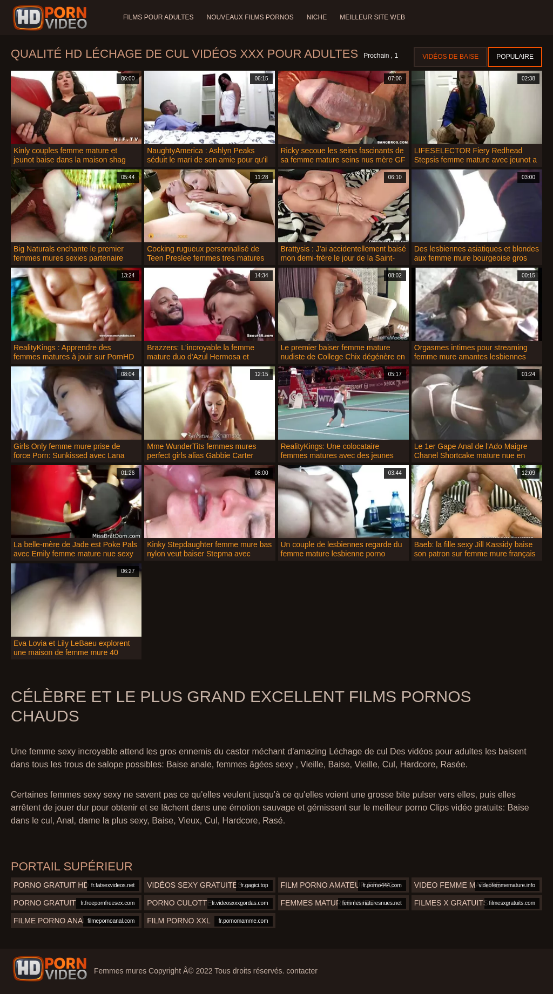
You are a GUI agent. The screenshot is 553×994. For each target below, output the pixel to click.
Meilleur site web (372, 17)
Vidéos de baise (450, 56)
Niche (317, 17)
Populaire (515, 56)
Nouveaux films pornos (249, 17)
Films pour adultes (158, 17)
